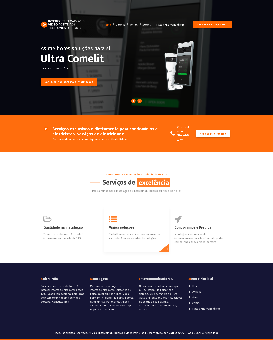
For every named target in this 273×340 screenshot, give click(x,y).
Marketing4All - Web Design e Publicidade (193, 332)
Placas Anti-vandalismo (170, 24)
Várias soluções (122, 243)
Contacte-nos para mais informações (68, 81)
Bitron (134, 24)
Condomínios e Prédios (192, 243)
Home (107, 24)
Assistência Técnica (213, 133)
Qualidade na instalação (63, 243)
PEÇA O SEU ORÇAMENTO (213, 24)
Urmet (147, 24)
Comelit (120, 24)
